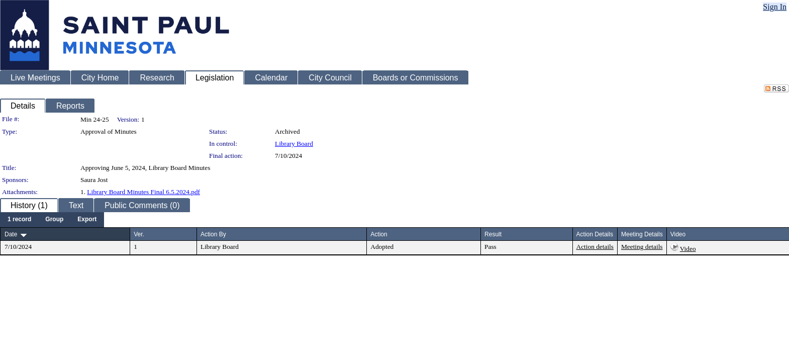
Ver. (139, 234)
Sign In (774, 7)
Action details (595, 246)
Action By (213, 234)
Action (378, 234)
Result (493, 234)
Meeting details (642, 246)
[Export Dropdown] (87, 220)
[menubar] (52, 219)
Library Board (294, 143)
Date (11, 234)
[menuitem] (19, 220)
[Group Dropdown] (54, 220)
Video (688, 248)
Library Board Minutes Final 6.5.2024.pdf (143, 192)
